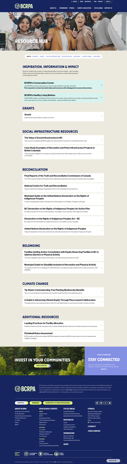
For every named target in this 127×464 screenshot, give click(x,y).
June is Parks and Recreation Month (49, 445)
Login (108, 1)
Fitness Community (94, 422)
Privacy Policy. (37, 462)
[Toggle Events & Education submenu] (92, 8)
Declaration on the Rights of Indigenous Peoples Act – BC (52, 218)
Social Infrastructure (53, 56)
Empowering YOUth (44, 418)
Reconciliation (67, 56)
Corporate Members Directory (72, 440)
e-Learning (42, 429)
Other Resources (68, 429)
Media (16, 424)
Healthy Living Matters (70, 427)
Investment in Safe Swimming (72, 414)
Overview (35, 56)
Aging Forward (43, 414)
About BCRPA (20, 409)
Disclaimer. (52, 462)
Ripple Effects (43, 422)
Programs (42, 439)
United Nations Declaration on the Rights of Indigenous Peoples (55, 228)
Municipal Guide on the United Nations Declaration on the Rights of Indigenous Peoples (56, 197)
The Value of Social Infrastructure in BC (43, 137)
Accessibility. (57, 462)
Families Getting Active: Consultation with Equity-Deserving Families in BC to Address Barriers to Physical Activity (61, 253)
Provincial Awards (19, 414)
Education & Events (48, 409)
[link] (63, 85)
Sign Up (104, 369)
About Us (53, 8)
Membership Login (69, 438)
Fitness (71, 8)
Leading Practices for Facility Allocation (43, 323)
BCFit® (41, 416)
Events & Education (84, 8)
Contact (100, 1)
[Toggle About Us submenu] (57, 8)
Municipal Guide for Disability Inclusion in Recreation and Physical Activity (60, 264)
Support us (20, 403)
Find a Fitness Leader (94, 416)
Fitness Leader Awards (94, 418)
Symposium (42, 424)
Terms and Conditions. (44, 462)
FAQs (89, 420)
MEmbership (35, 403)
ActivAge (41, 441)
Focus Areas (98, 8)
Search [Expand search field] (75, 1)
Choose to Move (43, 443)
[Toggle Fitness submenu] (75, 8)
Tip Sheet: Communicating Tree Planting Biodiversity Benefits (54, 290)
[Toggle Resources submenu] (91, 1)
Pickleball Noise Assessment (38, 333)
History (17, 422)
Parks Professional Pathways (47, 420)
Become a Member (69, 436)
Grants (42, 56)
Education (42, 427)
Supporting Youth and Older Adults (73, 416)
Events (41, 411)
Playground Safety (44, 434)
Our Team (17, 420)
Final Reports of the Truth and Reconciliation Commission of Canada (57, 175)
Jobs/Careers (94, 431)
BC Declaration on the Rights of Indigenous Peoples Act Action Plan (57, 208)
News (81, 1)
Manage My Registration (94, 414)
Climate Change (87, 56)
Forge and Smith (69, 462)
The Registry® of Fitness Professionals (57, 403)
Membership (63, 8)
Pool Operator (43, 436)
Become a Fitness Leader (95, 411)
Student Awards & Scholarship (23, 416)
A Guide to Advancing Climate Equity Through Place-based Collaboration (59, 300)
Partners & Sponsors (20, 418)
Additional (96, 56)
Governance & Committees (22, 411)
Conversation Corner (69, 425)
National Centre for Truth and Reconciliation (45, 185)
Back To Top (113, 460)
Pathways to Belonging (45, 432)
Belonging (76, 56)
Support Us (108, 8)
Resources (88, 1)
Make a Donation (41, 366)
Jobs (95, 1)
